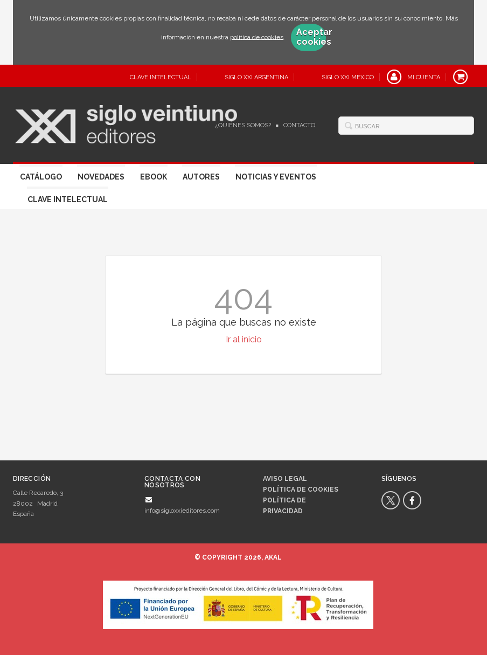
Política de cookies (300, 489)
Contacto (299, 125)
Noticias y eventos (275, 177)
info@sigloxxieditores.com (182, 510)
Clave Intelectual (67, 199)
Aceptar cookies (310, 37)
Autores (201, 177)
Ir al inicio (244, 339)
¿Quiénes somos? (243, 125)
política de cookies (256, 36)
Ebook (153, 177)
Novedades (101, 177)
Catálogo (41, 177)
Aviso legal (285, 478)
